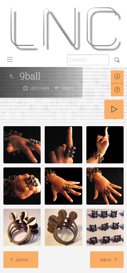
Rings (67, 88)
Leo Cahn (39, 88)
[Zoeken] (88, 59)
